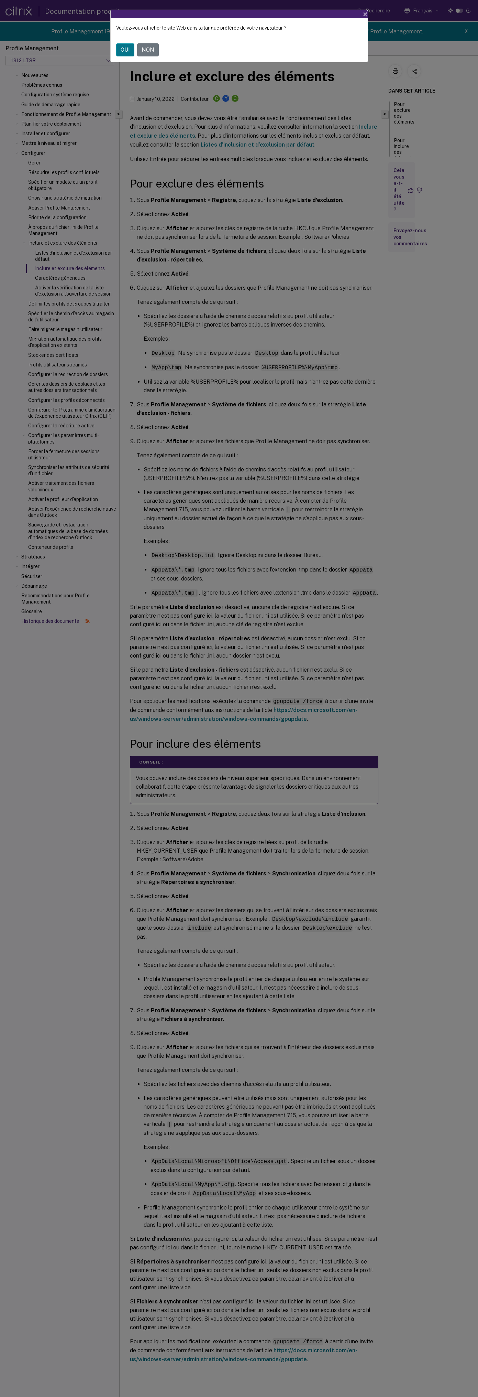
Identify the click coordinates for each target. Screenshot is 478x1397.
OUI (125, 49)
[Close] (365, 14)
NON (148, 49)
